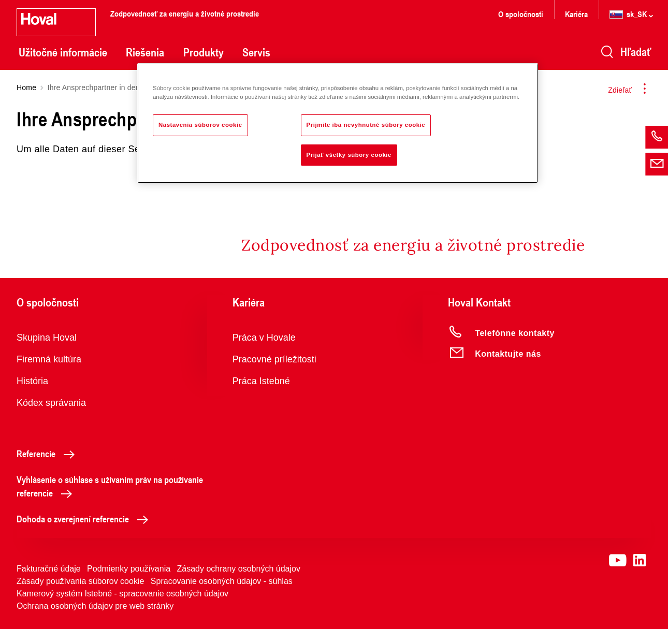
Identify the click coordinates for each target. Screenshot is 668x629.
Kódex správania (51, 403)
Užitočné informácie (63, 52)
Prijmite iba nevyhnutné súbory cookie (366, 125)
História (32, 381)
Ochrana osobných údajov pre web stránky (95, 606)
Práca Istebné (261, 381)
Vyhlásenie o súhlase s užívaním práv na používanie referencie (110, 486)
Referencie (48, 453)
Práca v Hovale (264, 337)
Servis (256, 52)
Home (26, 87)
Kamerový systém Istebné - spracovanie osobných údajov (122, 593)
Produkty (203, 52)
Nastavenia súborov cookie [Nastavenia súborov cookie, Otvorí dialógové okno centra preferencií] (200, 125)
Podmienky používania (128, 568)
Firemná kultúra (49, 359)
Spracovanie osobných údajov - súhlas (222, 581)
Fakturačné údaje (49, 568)
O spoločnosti (520, 14)
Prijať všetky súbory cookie (349, 155)
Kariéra (576, 14)
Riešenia (145, 52)
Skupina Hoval (47, 337)
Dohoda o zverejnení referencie (85, 518)
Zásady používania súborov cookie (80, 581)
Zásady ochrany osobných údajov (238, 568)
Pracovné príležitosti (274, 359)
